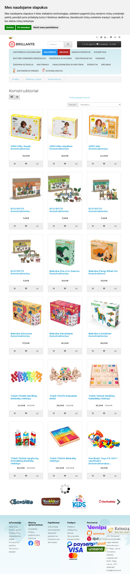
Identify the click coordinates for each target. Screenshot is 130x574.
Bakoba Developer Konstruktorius (61, 335)
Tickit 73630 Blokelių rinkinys (63, 459)
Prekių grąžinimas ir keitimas (34, 535)
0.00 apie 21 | (99, 44)
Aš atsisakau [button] (23, 27)
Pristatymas (14, 533)
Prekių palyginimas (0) (79, 97)
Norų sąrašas (73, 536)
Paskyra (71, 527)
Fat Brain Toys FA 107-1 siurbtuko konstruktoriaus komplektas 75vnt (103, 462)
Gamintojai (53, 527)
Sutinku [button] (10, 27)
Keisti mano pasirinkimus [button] (45, 27)
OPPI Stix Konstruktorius (98, 147)
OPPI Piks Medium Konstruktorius (61, 147)
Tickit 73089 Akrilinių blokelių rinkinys (24, 397)
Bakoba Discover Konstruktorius (21, 335)
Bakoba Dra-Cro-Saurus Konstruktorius (65, 272)
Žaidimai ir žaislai (33, 79)
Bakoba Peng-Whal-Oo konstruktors (103, 272)
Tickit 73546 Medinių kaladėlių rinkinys (102, 397)
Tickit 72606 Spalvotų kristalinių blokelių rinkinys (24, 461)
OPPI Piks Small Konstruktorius (20, 147)
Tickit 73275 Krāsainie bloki (63, 397)
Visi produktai (54, 530)
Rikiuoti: (73, 104)
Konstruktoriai (54, 79)
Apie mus (13, 527)
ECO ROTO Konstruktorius (20, 210)
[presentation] (11, 502)
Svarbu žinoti (15, 530)
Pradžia (15, 79)
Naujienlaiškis (73, 539)
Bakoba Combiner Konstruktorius (100, 335)
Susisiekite (32, 529)
